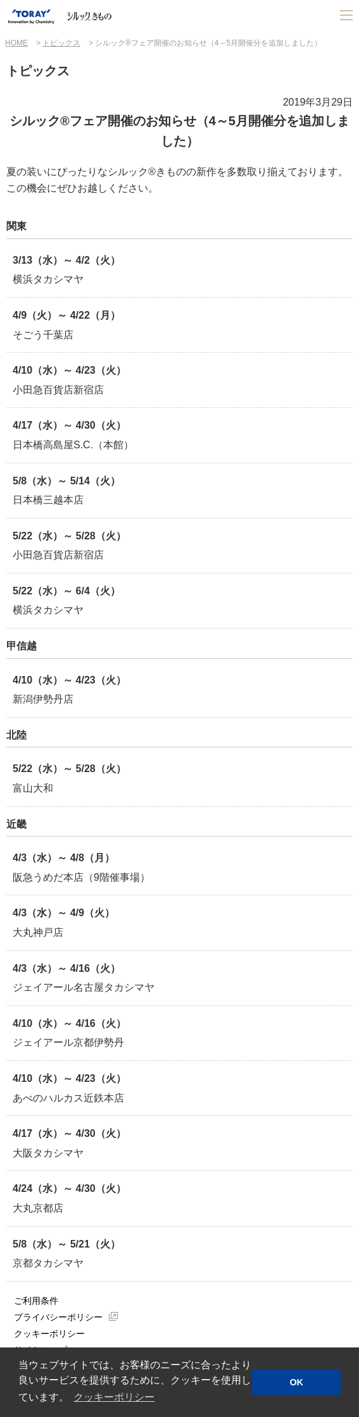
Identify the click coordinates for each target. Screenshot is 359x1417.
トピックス (61, 43)
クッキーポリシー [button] (113, 1397)
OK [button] (296, 1382)
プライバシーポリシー (58, 1317)
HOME (16, 43)
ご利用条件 (36, 1301)
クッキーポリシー (49, 1333)
